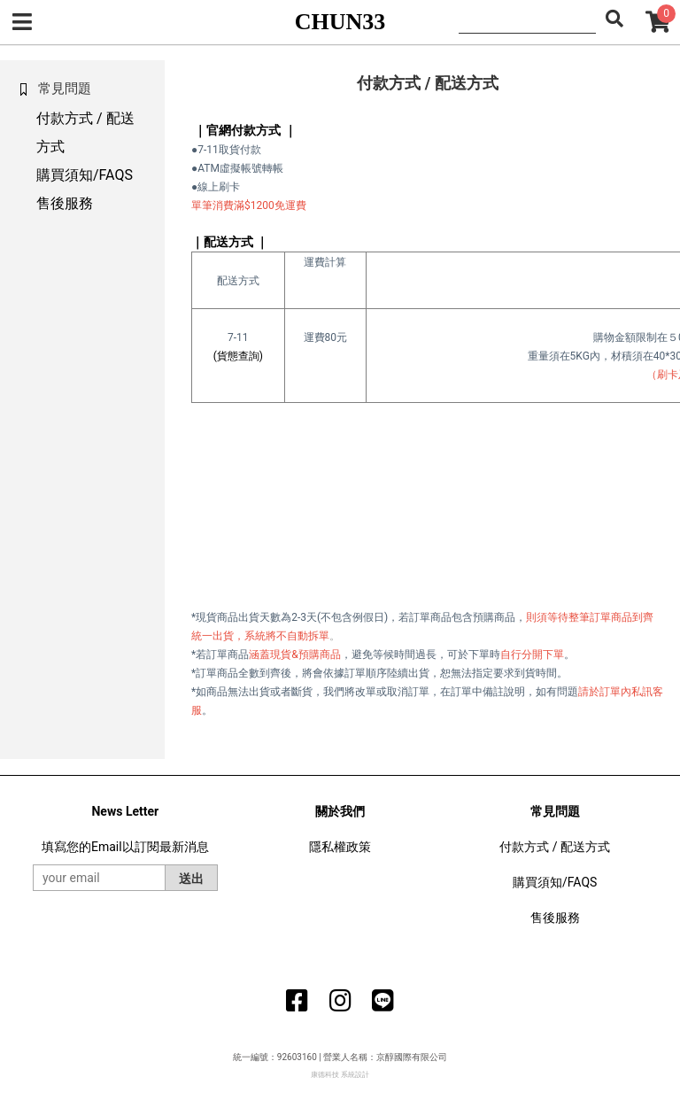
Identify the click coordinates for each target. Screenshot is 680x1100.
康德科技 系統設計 (340, 1075)
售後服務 (64, 203)
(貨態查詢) (238, 356)
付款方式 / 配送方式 (554, 847)
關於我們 (340, 811)
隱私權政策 (340, 847)
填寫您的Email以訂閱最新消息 (125, 847)
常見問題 (555, 811)
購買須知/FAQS (84, 175)
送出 (191, 878)
